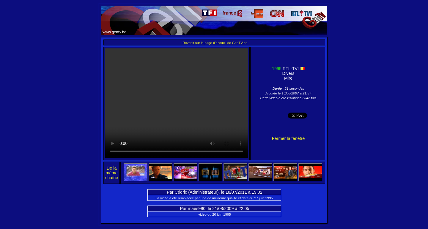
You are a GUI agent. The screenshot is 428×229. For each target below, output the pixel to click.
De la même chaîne (111, 173)
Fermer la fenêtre (288, 138)
